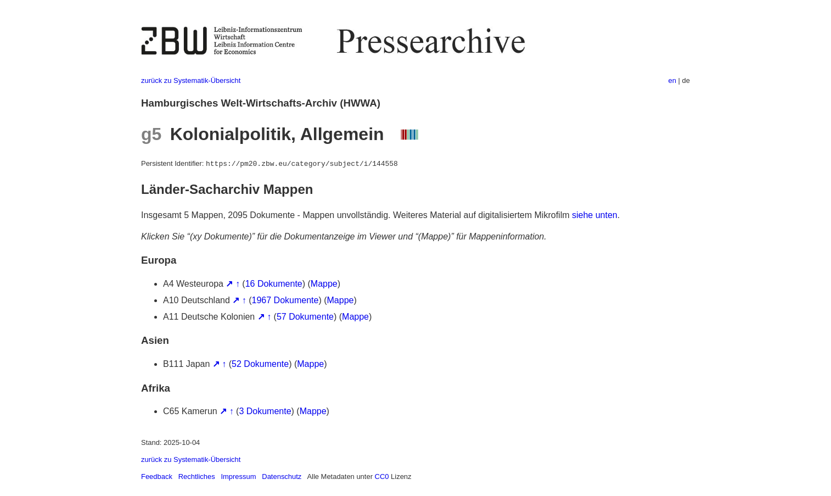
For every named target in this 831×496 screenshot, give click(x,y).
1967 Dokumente (285, 300)
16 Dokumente (273, 283)
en (672, 80)
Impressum (238, 476)
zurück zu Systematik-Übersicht (190, 80)
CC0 (382, 476)
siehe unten (594, 215)
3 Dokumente (265, 411)
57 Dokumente (305, 316)
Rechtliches (196, 476)
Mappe (324, 283)
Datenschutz (281, 476)
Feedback (156, 476)
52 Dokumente (260, 364)
